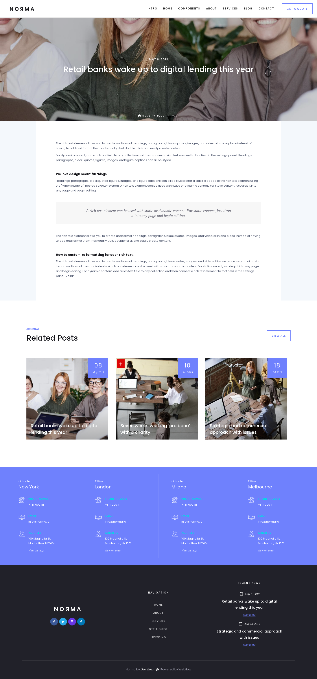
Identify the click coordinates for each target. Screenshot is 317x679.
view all (279, 336)
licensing (158, 637)
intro (152, 8)
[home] (22, 9)
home (158, 605)
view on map (36, 550)
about (158, 613)
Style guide (158, 629)
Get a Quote (297, 9)
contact (266, 8)
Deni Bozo (146, 669)
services (158, 621)
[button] (167, 8)
